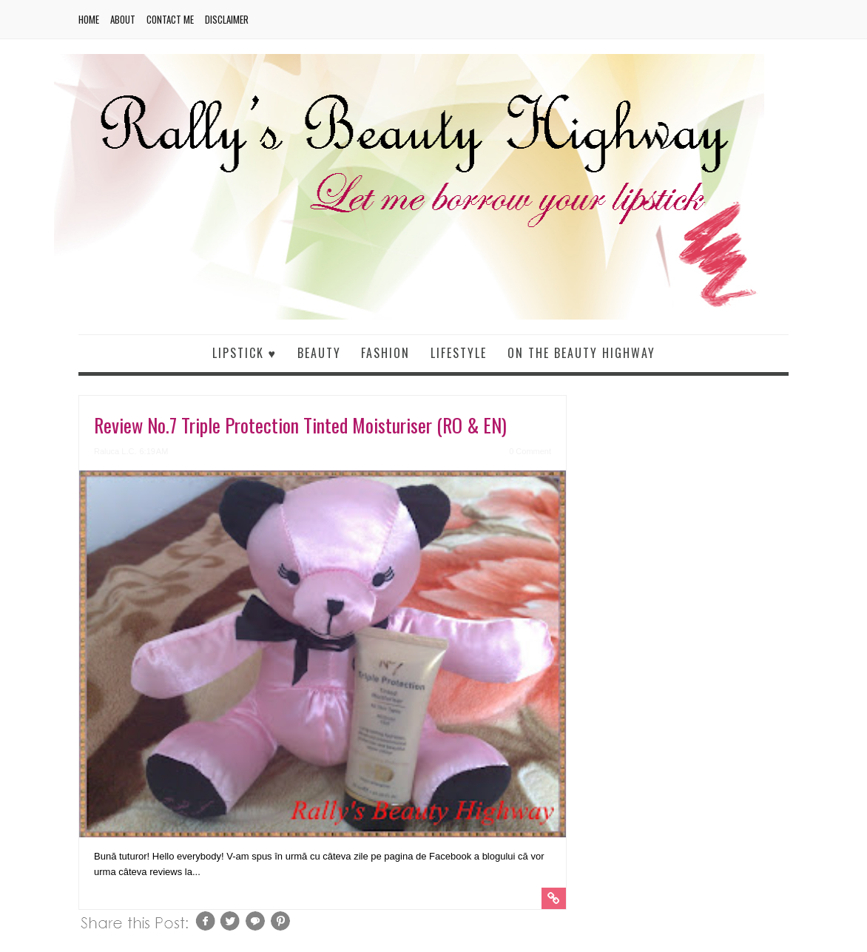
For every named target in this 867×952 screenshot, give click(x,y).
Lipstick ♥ (244, 353)
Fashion (385, 353)
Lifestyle (459, 353)
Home (88, 19)
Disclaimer (227, 19)
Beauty (319, 353)
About (122, 19)
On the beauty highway (581, 353)
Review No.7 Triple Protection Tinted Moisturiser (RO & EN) (300, 425)
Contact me (170, 19)
